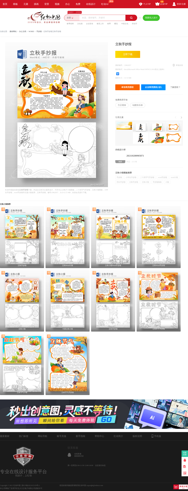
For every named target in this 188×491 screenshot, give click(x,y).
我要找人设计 (151, 18)
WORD (31, 31)
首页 (5, 4)
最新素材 (4, 436)
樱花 (116, 24)
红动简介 (118, 436)
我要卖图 (185, 454)
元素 (26, 4)
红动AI (106, 2)
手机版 (156, 436)
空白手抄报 (121, 182)
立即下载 (127, 54)
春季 (109, 24)
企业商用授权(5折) (153, 87)
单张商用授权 (127, 87)
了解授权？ (175, 87)
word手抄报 (162, 177)
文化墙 (80, 24)
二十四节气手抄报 (147, 177)
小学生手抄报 (131, 177)
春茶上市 (100, 24)
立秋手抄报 (133, 182)
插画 (36, 4)
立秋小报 (145, 182)
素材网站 (13, 31)
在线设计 (90, 4)
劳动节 (134, 24)
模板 (15, 4)
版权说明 (137, 436)
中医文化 (124, 24)
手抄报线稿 (157, 182)
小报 (167, 182)
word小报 (174, 177)
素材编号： (119, 65)
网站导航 (42, 436)
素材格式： (119, 69)
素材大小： (119, 78)
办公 (67, 4)
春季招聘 (70, 24)
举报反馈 (179, 65)
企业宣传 (89, 24)
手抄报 (39, 31)
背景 (46, 4)
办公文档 (22, 31)
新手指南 (80, 436)
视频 (57, 4)
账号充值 (61, 436)
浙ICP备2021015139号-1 (31, 485)
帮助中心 (99, 436)
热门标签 (23, 436)
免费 (78, 4)
